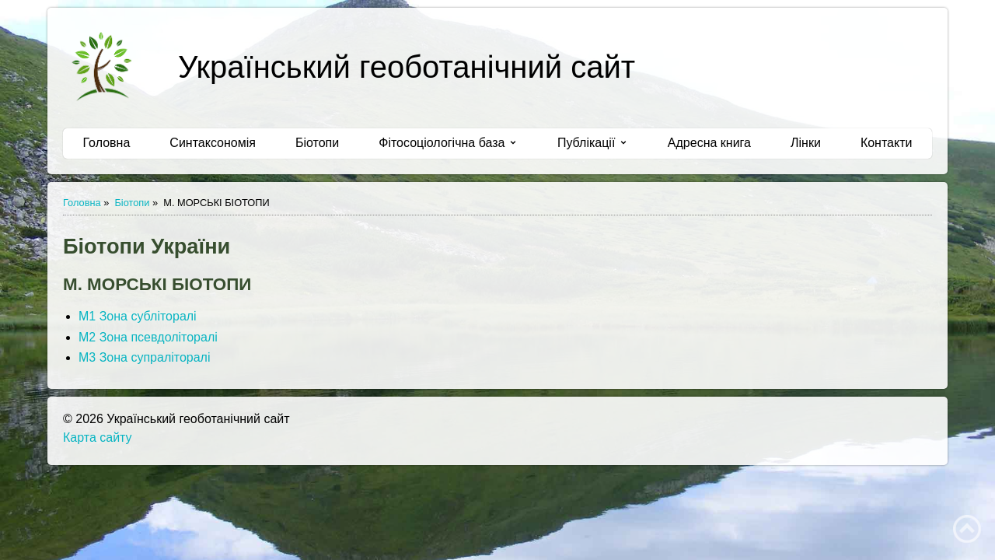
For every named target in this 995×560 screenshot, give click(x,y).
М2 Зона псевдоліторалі (148, 337)
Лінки (806, 142)
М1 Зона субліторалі (138, 316)
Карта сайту (97, 437)
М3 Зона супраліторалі (145, 357)
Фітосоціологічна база (448, 142)
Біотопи (317, 142)
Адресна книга (709, 142)
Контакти (887, 142)
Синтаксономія (212, 142)
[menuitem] (107, 143)
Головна (107, 142)
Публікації (592, 142)
